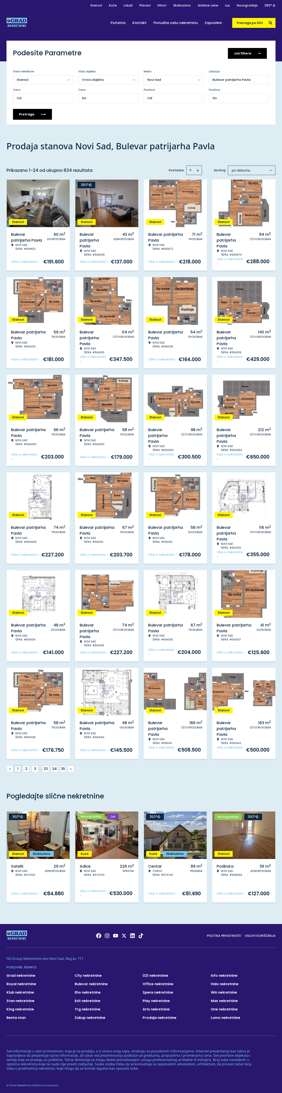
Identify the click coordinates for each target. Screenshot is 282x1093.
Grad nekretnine (20, 974)
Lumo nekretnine (225, 1016)
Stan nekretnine (20, 999)
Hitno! (161, 5)
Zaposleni (213, 22)
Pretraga (32, 113)
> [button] (71, 768)
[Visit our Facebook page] (98, 934)
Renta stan (16, 1016)
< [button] (10, 768)
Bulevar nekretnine (91, 983)
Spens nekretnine (158, 991)
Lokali (128, 5)
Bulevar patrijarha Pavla (232, 79)
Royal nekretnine (21, 983)
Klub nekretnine (20, 991)
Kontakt (139, 22)
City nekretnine (88, 974)
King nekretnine (20, 1008)
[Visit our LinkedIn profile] (132, 934)
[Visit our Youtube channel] (115, 934)
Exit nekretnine (87, 999)
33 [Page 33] (46, 767)
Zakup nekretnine (90, 1016)
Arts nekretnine (156, 1008)
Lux (227, 5)
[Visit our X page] (124, 934)
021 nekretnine (155, 974)
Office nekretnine (158, 983)
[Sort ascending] (190, 169)
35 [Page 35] (63, 767)
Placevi (144, 5)
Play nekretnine (156, 999)
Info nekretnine (224, 974)
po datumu (241, 169)
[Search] (271, 23)
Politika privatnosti (224, 935)
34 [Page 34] (54, 767)
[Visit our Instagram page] (107, 934)
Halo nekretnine (224, 983)
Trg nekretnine (87, 1008)
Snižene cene (208, 5)
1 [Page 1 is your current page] (17, 767)
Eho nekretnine (88, 991)
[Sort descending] (198, 169)
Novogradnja (247, 5)
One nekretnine (224, 1008)
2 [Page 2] (26, 767)
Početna (118, 22)
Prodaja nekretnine (159, 1016)
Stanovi (96, 5)
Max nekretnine (224, 999)
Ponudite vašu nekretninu (175, 22)
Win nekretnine (224, 991)
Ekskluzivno (182, 5)
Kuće (113, 5)
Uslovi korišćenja (260, 935)
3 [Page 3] (35, 767)
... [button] (40, 767)
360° (270, 5)
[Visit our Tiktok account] (140, 934)
